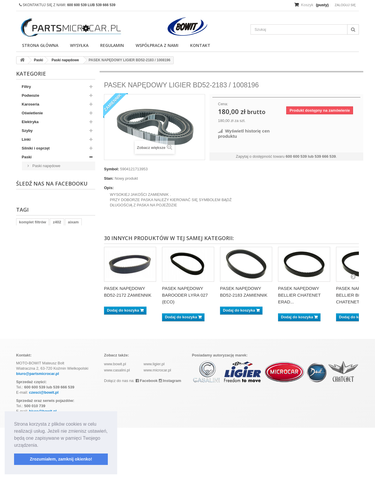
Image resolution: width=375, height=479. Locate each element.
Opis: (109, 188)
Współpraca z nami (157, 45)
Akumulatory (33, 254)
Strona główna (40, 45)
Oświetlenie (32, 113)
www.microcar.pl (157, 421)
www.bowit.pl (115, 415)
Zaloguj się (345, 5)
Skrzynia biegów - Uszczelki (47, 271)
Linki (26, 139)
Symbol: (111, 169)
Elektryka (30, 122)
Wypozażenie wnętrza (41, 280)
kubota (25, 361)
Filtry (26, 86)
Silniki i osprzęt (36, 148)
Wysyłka (79, 45)
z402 (57, 353)
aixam (73, 353)
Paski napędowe (45, 166)
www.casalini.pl (117, 421)
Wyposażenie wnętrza (41, 227)
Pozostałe (31, 245)
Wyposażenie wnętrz (40, 289)
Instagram (170, 432)
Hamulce (30, 201)
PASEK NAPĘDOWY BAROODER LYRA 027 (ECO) (185, 295)
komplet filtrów (32, 353)
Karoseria (30, 104)
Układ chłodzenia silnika (44, 262)
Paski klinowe (43, 174)
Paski (27, 157)
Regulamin (112, 45)
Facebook (147, 432)
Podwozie (30, 95)
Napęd (27, 192)
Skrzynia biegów (37, 297)
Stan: (109, 178)
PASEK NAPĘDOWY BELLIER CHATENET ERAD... (299, 295)
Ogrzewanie (32, 236)
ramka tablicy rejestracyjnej (63, 361)
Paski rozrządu (44, 183)
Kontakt (200, 45)
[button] (40, 445)
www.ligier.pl (154, 415)
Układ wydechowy (38, 210)
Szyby (27, 130)
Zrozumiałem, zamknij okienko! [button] (61, 459)
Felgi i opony (33, 218)
